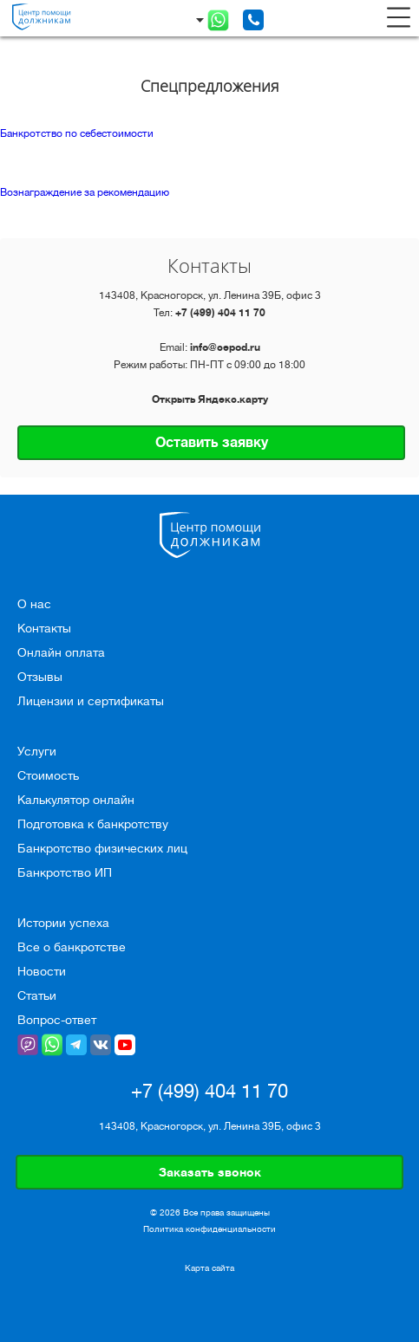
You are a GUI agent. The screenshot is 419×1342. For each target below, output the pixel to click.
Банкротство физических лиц (102, 848)
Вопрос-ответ (56, 1020)
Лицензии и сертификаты (90, 701)
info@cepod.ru (225, 347)
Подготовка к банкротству (92, 824)
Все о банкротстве (71, 947)
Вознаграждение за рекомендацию (84, 192)
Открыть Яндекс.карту (210, 399)
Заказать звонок (210, 1172)
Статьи (36, 995)
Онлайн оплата (61, 652)
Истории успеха (63, 923)
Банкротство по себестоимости (77, 133)
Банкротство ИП (64, 872)
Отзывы (39, 677)
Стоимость (48, 775)
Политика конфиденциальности (209, 1229)
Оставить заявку (211, 443)
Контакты (44, 628)
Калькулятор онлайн (75, 800)
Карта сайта (209, 1268)
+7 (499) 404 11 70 (220, 313)
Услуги (36, 751)
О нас (34, 604)
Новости (41, 971)
